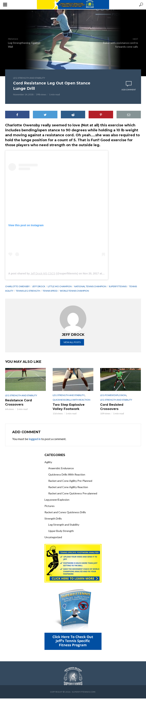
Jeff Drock (38, 286)
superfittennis (118, 286)
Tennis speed (50, 290)
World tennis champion (74, 290)
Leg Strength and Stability (29, 77)
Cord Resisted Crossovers (111, 407)
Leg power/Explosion (113, 395)
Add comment (128, 89)
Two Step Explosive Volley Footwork (69, 407)
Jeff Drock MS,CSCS (42, 273)
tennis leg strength (28, 290)
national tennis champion (90, 286)
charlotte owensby (17, 286)
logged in (35, 439)
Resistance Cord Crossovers (18, 402)
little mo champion (60, 286)
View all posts (72, 342)
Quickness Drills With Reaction (71, 399)
